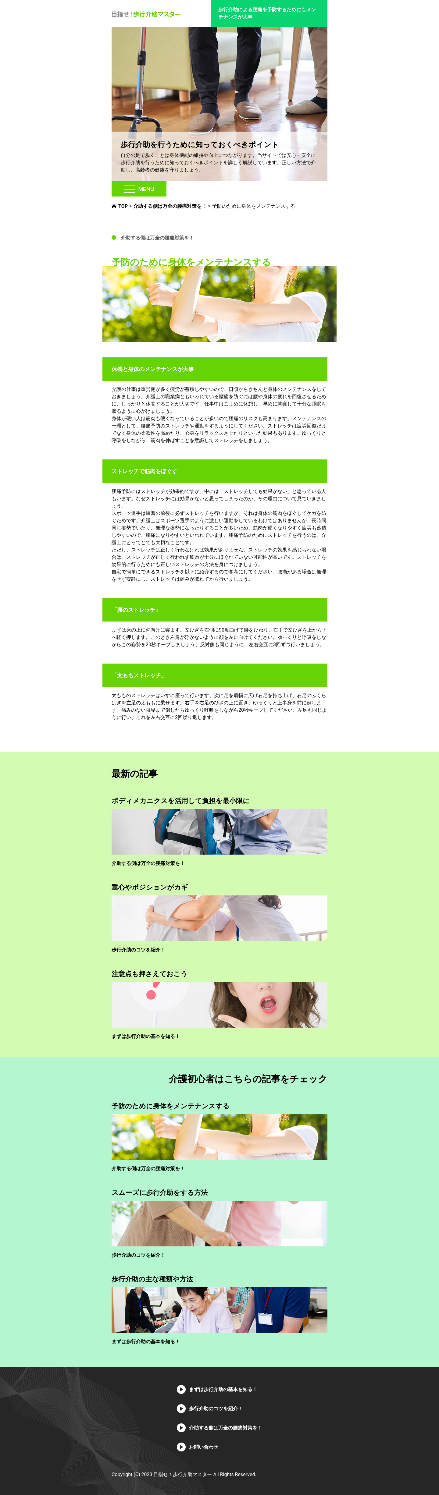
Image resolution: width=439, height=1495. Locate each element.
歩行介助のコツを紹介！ (138, 950)
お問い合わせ (203, 1447)
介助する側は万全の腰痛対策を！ (157, 238)
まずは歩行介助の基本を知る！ (146, 1036)
